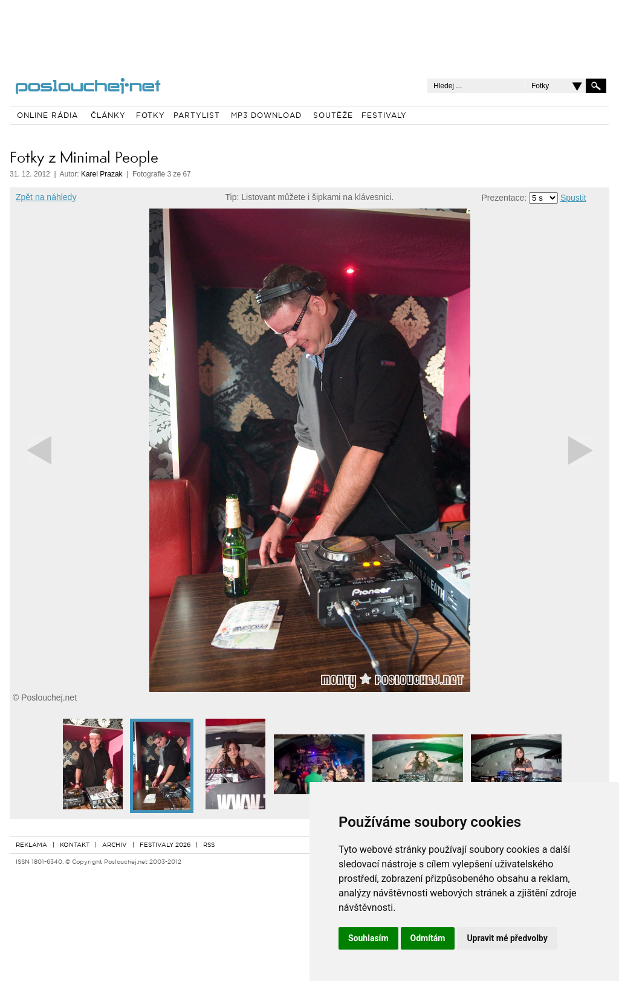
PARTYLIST (196, 116)
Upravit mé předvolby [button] (507, 938)
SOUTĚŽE (333, 116)
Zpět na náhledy (46, 197)
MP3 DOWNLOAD (266, 116)
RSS (209, 845)
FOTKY (150, 116)
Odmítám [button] (428, 938)
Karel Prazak (102, 174)
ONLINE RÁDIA (47, 116)
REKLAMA (31, 845)
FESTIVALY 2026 (165, 845)
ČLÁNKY (108, 116)
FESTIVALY (384, 116)
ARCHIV (114, 845)
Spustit (573, 197)
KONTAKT (74, 845)
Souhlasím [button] (368, 938)
